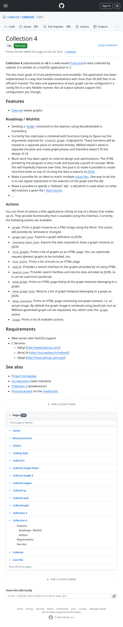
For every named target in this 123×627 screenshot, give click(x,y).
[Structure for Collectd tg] (10, 490)
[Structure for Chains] (10, 445)
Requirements (25, 539)
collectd (13, 17)
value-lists (82, 177)
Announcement (22, 391)
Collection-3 (20, 386)
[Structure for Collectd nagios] (10, 483)
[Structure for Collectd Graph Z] (10, 475)
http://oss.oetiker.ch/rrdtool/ (49, 353)
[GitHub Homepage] (51, 617)
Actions (23, 535)
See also (22, 544)
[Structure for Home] (10, 430)
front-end (76, 63)
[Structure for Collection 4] (10, 520)
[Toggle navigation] (5, 5)
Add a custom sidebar (61, 579)
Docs (73, 608)
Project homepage (24, 376)
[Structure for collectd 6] (10, 460)
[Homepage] (61, 6)
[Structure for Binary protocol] (10, 438)
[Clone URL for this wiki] (58, 596)
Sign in (106, 6)
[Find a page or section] (61, 422)
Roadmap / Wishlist (30, 530)
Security (40, 608)
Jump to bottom (107, 45)
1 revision (70, 51)
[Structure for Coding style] (10, 453)
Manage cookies (98, 608)
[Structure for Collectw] (10, 552)
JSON (91, 172)
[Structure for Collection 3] (10, 513)
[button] (114, 596)
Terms (20, 608)
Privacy (29, 608)
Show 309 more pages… (21, 566)
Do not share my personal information (61, 612)
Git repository (21, 381)
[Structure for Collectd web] (10, 498)
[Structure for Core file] (10, 560)
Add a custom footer (61, 404)
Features (22, 525)
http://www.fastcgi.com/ (43, 348)
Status (50, 608)
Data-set (17, 110)
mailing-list (50, 391)
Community (62, 608)
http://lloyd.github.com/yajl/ (46, 358)
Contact (83, 608)
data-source (54, 190)
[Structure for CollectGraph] (10, 505)
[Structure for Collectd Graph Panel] (10, 468)
